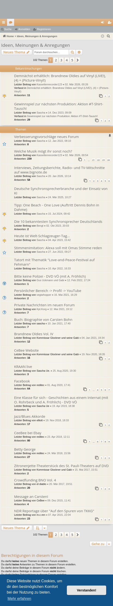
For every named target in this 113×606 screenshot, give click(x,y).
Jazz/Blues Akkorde (29, 416)
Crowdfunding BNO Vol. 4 (35, 480)
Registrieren (44, 29)
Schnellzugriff (4, 23)
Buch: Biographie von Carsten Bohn (43, 319)
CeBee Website (26, 350)
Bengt (39, 225)
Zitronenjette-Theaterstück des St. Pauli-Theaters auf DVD (61, 465)
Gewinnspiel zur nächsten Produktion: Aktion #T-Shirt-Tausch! (58, 106)
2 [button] (56, 60)
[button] (77, 60)
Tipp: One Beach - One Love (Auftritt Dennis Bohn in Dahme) (56, 207)
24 (108, 159)
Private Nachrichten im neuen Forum (44, 305)
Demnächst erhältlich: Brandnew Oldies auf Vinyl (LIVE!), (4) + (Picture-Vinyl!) (60, 78)
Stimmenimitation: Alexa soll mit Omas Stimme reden (58, 247)
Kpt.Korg (41, 309)
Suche (8, 29)
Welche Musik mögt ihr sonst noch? (43, 151)
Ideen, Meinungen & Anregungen (35, 45)
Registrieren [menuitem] (110, 23)
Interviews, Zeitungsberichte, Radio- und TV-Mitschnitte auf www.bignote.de (59, 169)
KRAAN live (23, 366)
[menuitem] (108, 36)
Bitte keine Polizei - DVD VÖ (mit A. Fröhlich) (50, 276)
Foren (11, 23)
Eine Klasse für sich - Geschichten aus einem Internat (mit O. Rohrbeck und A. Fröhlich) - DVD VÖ (61, 399)
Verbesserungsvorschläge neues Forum (46, 136)
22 (98, 159)
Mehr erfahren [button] (19, 599)
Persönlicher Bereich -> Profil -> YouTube (47, 290)
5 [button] (72, 60)
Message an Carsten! (31, 496)
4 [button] (67, 60)
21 (93, 159)
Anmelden (24, 29)
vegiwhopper (43, 294)
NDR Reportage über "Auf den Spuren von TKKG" (54, 510)
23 (103, 159)
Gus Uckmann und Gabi (50, 280)
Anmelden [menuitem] (103, 23)
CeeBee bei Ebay (27, 432)
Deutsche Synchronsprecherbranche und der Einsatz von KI (61, 190)
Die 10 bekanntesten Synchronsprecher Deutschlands (58, 221)
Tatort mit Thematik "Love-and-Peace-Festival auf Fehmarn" (54, 262)
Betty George (25, 449)
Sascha (40, 112)
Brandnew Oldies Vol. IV (33, 333)
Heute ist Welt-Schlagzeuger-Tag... (42, 235)
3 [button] (61, 60)
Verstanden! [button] (86, 590)
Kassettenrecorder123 (49, 84)
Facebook (22, 381)
